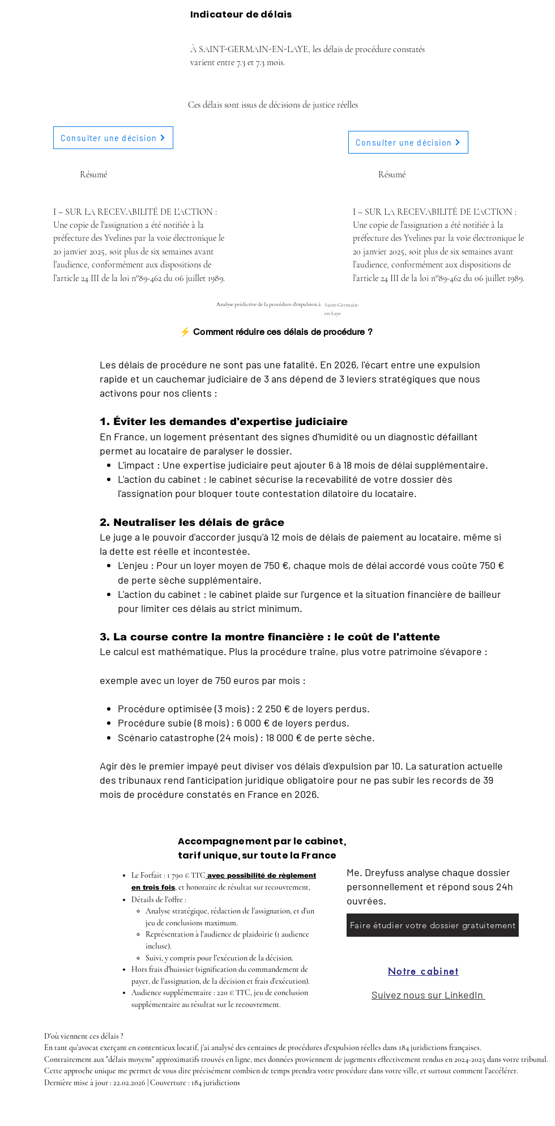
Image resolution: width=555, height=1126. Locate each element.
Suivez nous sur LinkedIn (428, 994)
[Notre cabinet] (423, 971)
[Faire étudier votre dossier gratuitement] (433, 925)
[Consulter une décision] (113, 137)
